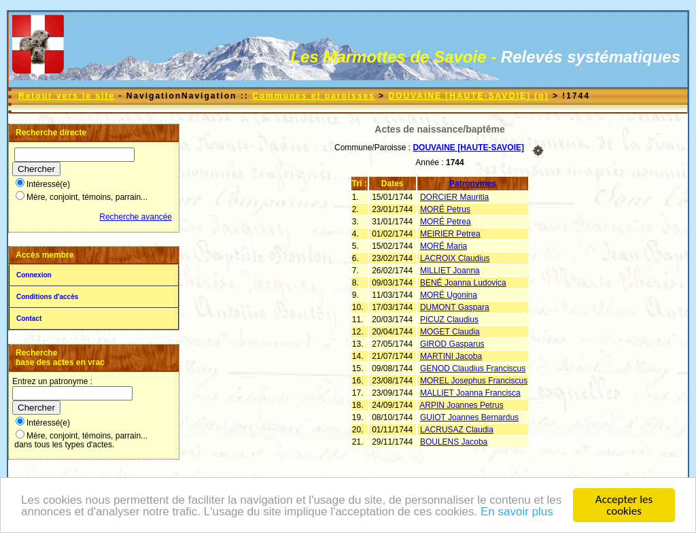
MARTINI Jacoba (451, 356)
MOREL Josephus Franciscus (473, 380)
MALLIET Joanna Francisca (470, 393)
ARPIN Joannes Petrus (461, 405)
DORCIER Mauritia (454, 197)
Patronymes (472, 183)
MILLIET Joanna (450, 270)
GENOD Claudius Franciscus (472, 368)
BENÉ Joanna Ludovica (463, 283)
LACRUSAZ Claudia (456, 429)
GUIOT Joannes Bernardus (469, 417)
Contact (28, 318)
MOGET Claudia (450, 332)
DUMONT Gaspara (454, 307)
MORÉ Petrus (445, 209)
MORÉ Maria (443, 246)
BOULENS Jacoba (453, 442)
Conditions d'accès (47, 296)
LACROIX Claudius (455, 258)
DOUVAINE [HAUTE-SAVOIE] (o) (468, 96)
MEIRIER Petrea (450, 234)
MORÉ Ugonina (448, 295)
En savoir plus (517, 512)
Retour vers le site (66, 96)
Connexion (34, 275)
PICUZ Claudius (449, 319)
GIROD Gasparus (452, 344)
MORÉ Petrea (445, 221)
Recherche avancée (135, 217)
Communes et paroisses (313, 96)
